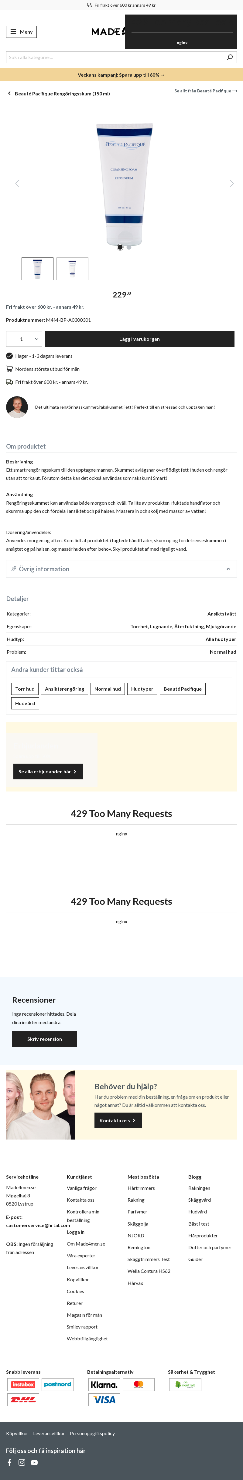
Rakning (136, 1200)
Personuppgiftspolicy (92, 1433)
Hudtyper (142, 689)
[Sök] (230, 57)
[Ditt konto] (115, 32)
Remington (139, 1247)
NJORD (136, 1235)
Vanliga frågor (82, 1188)
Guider (195, 1259)
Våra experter (81, 1255)
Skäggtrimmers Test (149, 1259)
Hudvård (25, 703)
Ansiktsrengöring (64, 689)
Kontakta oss (118, 1120)
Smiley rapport (82, 1326)
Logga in (75, 1232)
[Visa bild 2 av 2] (129, 247)
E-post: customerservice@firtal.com (30, 1221)
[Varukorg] (181, 32)
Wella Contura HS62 (149, 1271)
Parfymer (137, 1211)
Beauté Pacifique (183, 689)
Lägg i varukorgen (139, 339)
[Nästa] (232, 184)
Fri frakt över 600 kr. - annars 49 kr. (45, 307)
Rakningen (199, 1188)
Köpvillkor (78, 1279)
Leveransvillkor (83, 1267)
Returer (75, 1303)
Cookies (75, 1291)
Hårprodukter (203, 1235)
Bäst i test (198, 1223)
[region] (121, 192)
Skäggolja (138, 1223)
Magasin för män (84, 1315)
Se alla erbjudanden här (48, 771)
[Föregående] (17, 184)
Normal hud (107, 689)
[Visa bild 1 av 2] (120, 247)
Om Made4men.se (86, 1243)
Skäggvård (199, 1200)
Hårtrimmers (141, 1188)
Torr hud (25, 689)
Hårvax (135, 1283)
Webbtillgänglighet (87, 1338)
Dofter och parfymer (209, 1247)
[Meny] (21, 32)
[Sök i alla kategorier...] (114, 57)
